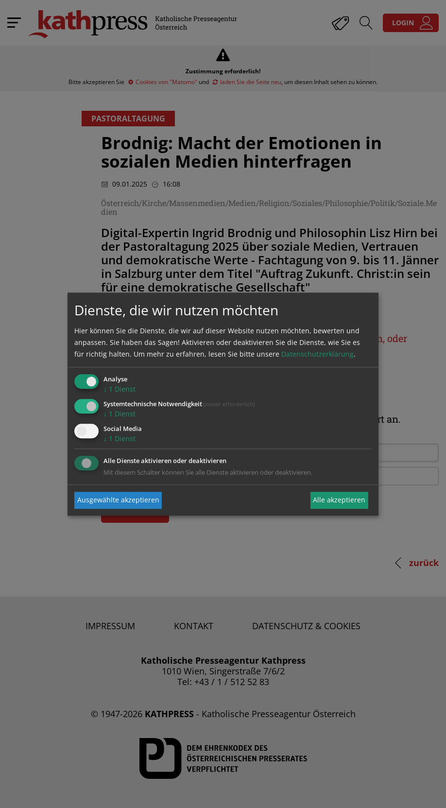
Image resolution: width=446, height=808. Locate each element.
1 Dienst (119, 389)
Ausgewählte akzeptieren (118, 500)
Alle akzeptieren (339, 500)
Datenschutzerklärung (317, 354)
